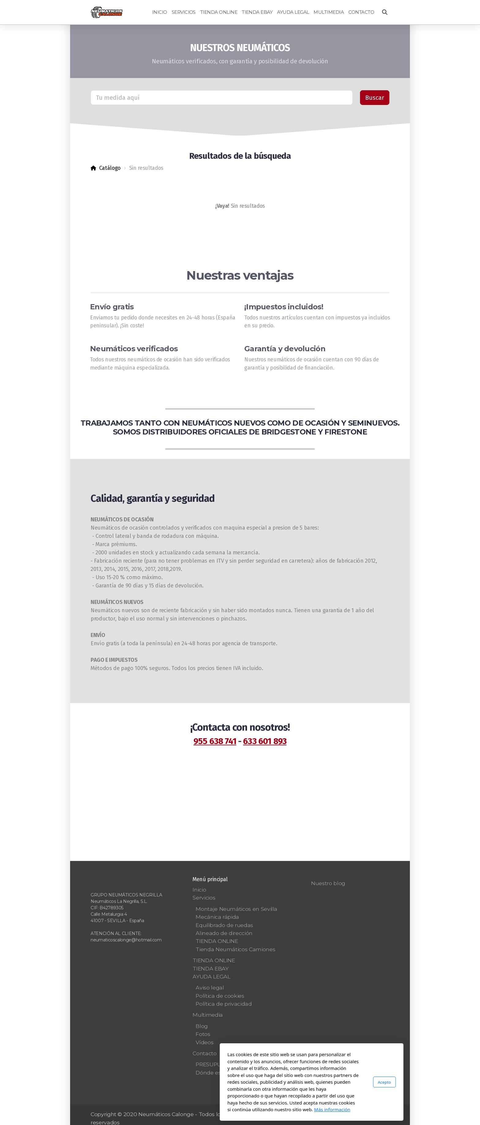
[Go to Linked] (384, 1114)
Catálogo (110, 168)
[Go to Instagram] (357, 1114)
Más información (260, 1109)
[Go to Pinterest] (375, 1114)
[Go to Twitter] (338, 1114)
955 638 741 (214, 741)
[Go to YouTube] (348, 1114)
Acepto (312, 1082)
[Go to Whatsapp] (366, 1114)
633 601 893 (265, 741)
